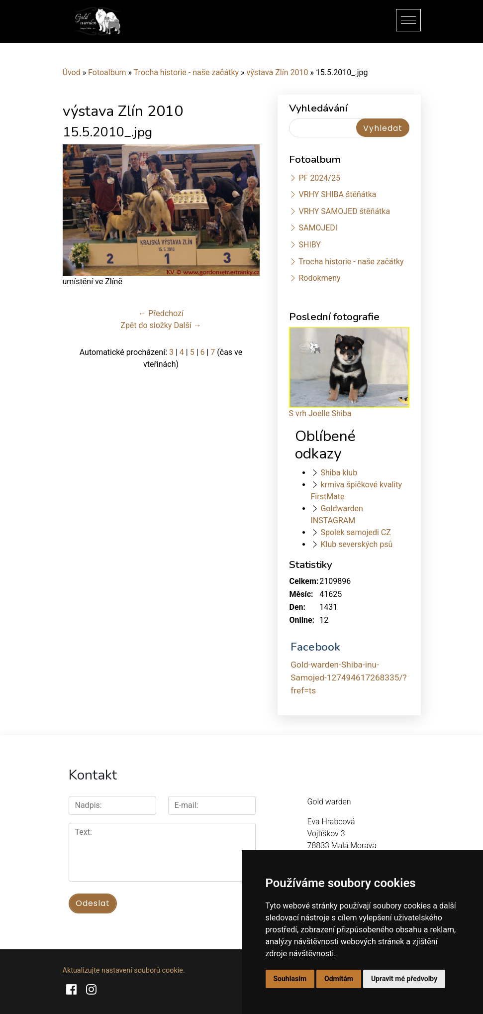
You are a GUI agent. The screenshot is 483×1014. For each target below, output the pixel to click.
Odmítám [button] (338, 979)
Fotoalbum (107, 72)
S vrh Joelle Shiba (320, 413)
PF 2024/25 (319, 178)
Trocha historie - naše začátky (186, 72)
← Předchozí (161, 313)
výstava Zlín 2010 (277, 72)
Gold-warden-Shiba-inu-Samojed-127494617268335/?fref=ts (348, 677)
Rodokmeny (319, 278)
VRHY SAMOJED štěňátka (344, 211)
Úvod (72, 72)
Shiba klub (338, 472)
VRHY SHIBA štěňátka (337, 194)
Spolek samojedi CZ (355, 532)
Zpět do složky (146, 325)
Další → (187, 325)
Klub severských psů (356, 544)
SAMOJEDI (317, 227)
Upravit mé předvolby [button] (404, 979)
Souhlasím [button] (290, 979)
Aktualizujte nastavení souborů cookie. (124, 970)
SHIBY (309, 244)
